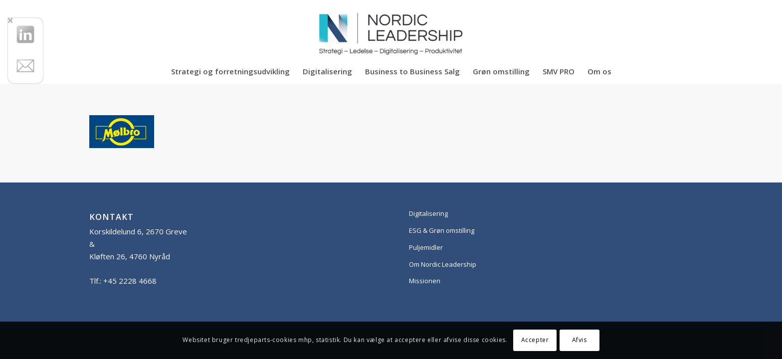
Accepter (535, 340)
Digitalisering (428, 213)
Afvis (579, 340)
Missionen (424, 280)
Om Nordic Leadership (442, 264)
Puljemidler (426, 247)
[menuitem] (230, 71)
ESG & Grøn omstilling (441, 230)
